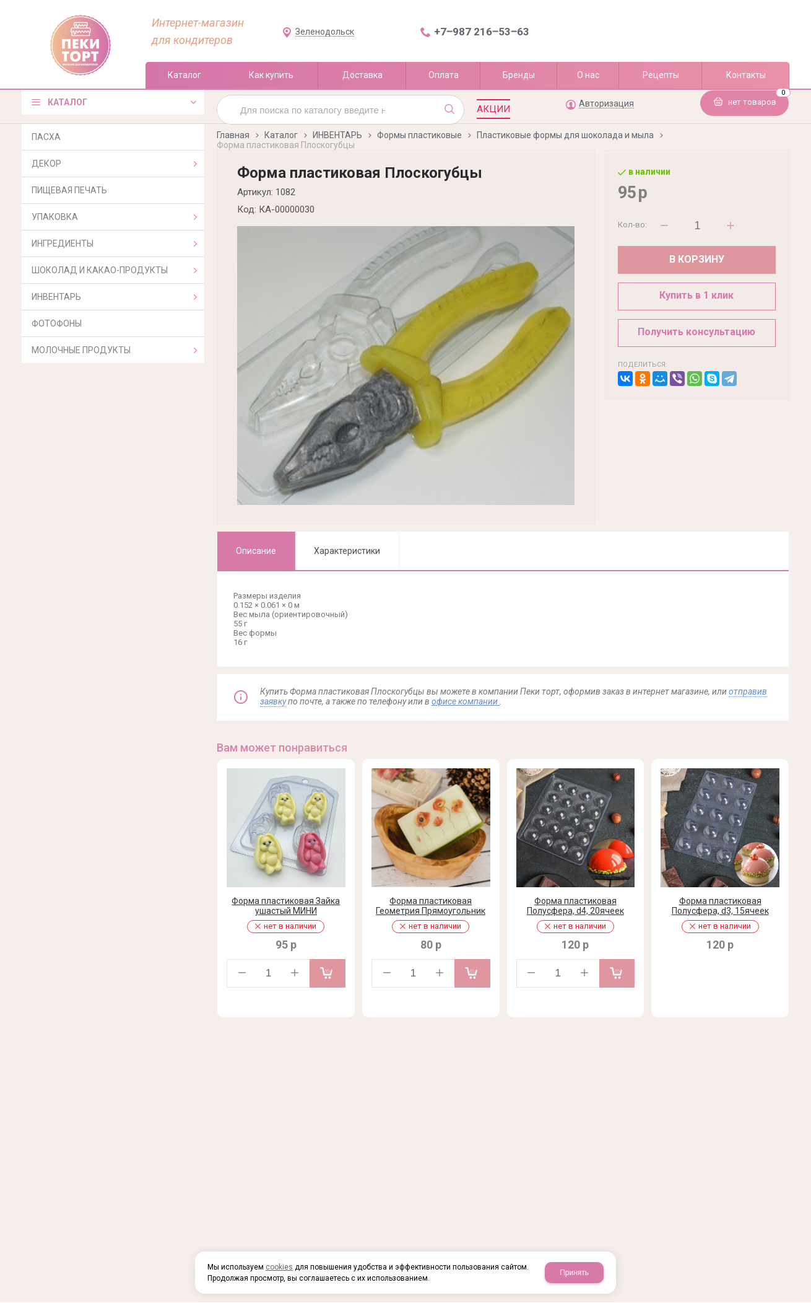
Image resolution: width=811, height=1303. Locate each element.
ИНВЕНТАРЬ (337, 135)
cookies (279, 1267)
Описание (256, 551)
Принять (574, 1272)
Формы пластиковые (419, 135)
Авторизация (606, 103)
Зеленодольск (324, 32)
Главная (233, 135)
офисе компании (466, 701)
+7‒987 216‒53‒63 (481, 31)
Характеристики (347, 551)
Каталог (281, 135)
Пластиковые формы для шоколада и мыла (565, 135)
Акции (493, 109)
